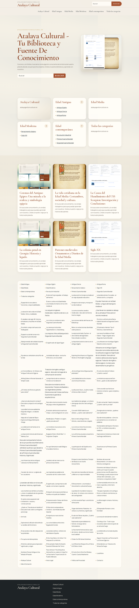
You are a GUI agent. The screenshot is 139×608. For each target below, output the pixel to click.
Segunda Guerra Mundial (65, 143)
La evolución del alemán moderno (107, 517)
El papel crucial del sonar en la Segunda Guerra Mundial (30, 336)
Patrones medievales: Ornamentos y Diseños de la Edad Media (69, 253)
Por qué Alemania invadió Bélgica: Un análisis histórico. (56, 448)
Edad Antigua (63, 102)
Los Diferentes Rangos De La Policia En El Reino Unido (83, 545)
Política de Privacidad (78, 560)
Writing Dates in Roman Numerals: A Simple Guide (32, 380)
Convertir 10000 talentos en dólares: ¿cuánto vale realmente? (82, 412)
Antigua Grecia (62, 111)
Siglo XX (96, 250)
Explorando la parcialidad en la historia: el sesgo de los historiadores (81, 524)
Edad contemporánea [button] (96, 11)
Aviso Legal (49, 560)
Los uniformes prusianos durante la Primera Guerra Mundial (83, 435)
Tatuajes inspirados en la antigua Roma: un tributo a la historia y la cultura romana (107, 493)
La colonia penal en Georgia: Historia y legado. (30, 253)
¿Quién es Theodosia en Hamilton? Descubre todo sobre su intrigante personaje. (32, 510)
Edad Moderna (28, 126)
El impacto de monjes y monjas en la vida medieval (82, 304)
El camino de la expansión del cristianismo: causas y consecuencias (30, 501)
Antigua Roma (61, 115)
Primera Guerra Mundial (65, 139)
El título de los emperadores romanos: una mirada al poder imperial (55, 510)
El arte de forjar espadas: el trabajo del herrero (57, 296)
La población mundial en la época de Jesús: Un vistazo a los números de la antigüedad (82, 493)
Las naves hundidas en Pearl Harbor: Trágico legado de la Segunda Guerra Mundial (106, 335)
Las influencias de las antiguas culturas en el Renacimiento (30, 462)
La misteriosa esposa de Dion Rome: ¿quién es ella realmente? (107, 380)
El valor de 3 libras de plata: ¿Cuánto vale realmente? (83, 517)
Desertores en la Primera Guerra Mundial (107, 448)
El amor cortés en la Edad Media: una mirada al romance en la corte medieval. (56, 304)
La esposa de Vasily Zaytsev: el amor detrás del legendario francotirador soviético (81, 335)
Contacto (100, 560)
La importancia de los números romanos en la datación (55, 380)
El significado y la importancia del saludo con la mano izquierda (56, 485)
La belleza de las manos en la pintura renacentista (55, 462)
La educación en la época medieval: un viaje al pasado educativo (83, 296)
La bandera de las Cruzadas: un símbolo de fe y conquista (106, 296)
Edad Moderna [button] (81, 11)
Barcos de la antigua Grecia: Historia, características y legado (82, 420)
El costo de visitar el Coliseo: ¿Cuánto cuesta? (106, 372)
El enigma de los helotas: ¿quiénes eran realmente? (107, 412)
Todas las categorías (113, 11)
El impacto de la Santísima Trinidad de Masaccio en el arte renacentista (82, 461)
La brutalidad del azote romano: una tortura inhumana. (81, 380)
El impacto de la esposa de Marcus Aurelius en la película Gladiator (57, 493)
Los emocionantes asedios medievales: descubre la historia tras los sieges (82, 313)
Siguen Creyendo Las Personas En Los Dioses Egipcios (107, 539)
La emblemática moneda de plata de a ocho (107, 532)
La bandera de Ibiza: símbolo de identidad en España (56, 532)
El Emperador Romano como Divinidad (106, 510)
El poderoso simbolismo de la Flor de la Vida (32, 357)
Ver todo (23, 517)
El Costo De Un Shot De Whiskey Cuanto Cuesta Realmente (81, 553)
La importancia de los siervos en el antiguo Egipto (82, 343)
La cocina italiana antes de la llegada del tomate (55, 524)
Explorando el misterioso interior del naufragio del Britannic (108, 435)
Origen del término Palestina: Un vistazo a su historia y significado (82, 510)
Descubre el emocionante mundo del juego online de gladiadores (56, 403)
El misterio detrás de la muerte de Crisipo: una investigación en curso (57, 412)
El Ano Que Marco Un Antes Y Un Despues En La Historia (56, 539)
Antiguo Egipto (62, 108)
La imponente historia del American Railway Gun (32, 435)
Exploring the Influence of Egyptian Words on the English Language (82, 357)
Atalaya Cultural (43, 11)
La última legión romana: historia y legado (107, 501)
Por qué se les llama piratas (29, 539)
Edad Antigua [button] (57, 11)
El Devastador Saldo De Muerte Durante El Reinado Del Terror (56, 545)
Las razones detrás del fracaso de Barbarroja (82, 321)
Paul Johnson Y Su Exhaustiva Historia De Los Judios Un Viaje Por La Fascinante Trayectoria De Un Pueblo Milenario (56, 553)
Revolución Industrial (64, 135)
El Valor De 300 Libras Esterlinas (81, 539)
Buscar (116, 4)
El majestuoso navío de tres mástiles (54, 517)
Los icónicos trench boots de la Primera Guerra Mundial (81, 428)
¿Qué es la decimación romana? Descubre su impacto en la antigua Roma (32, 403)
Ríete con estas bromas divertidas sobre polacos (82, 329)
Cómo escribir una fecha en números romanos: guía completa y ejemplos (108, 391)
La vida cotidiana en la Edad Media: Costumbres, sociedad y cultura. (69, 196)
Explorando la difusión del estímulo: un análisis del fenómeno (32, 524)
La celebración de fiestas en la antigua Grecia (30, 428)
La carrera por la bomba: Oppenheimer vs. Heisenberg (55, 329)
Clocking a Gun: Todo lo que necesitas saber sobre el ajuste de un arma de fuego (107, 524)
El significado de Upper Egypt (55, 343)
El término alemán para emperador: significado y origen (32, 545)
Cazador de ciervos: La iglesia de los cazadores (31, 473)
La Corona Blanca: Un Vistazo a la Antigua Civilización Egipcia (31, 372)
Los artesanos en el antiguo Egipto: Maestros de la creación (108, 343)
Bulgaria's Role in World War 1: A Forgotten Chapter (55, 435)
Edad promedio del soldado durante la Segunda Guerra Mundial (32, 343)
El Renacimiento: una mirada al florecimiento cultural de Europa (82, 485)
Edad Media (69, 11)
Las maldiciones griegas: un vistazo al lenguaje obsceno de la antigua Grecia (83, 403)
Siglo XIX (24, 135)
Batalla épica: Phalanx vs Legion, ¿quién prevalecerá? (56, 420)
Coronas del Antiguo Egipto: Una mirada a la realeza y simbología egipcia (33, 198)
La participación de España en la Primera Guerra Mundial (81, 448)
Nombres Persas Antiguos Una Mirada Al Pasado (30, 553)
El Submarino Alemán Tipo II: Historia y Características (105, 329)
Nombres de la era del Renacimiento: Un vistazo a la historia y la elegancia (106, 461)
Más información (26, 564)
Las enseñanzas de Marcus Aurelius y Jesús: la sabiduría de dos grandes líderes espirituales (32, 493)
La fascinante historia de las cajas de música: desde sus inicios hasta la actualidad (82, 532)
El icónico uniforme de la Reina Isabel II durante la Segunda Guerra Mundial (107, 321)
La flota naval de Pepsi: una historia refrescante (83, 501)
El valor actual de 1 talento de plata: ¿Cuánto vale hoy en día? (108, 403)
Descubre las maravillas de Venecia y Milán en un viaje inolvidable (82, 473)
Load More (100, 553)
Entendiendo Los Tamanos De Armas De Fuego (106, 545)
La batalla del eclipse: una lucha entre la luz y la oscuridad (56, 357)
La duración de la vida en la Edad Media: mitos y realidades (31, 313)
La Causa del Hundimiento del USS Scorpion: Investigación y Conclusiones (104, 198)
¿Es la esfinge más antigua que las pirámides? (82, 372)
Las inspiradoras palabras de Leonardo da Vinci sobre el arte (55, 473)
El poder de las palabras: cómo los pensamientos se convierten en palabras (107, 420)
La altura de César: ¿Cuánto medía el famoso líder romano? (82, 391)
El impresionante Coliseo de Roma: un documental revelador (57, 501)
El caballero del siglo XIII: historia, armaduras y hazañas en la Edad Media (31, 321)
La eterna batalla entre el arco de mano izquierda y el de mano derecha (107, 485)
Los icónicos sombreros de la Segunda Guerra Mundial (55, 321)
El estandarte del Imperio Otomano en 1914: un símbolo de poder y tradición (108, 428)
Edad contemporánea (64, 127)
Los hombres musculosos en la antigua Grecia (56, 428)
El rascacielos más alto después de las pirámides (32, 532)
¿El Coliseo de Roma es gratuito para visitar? (31, 391)
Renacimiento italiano (28, 132)
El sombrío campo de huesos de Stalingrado (31, 329)
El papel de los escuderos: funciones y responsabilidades (30, 304)
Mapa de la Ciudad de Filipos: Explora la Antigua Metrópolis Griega (30, 420)
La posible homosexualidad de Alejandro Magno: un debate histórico (30, 411)
